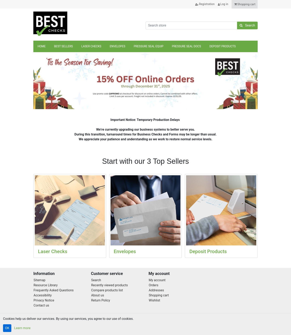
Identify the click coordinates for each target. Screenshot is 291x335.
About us (97, 295)
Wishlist (154, 300)
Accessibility (43, 295)
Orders (153, 285)
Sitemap (39, 280)
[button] (245, 4)
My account (157, 280)
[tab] (140, 102)
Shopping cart (159, 295)
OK (7, 328)
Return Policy (100, 300)
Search (96, 280)
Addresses (156, 290)
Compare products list (107, 290)
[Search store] (191, 25)
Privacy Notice (44, 300)
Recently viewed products (109, 285)
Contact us (41, 305)
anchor (252, 46)
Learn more (22, 328)
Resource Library (46, 285)
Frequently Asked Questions (54, 290)
